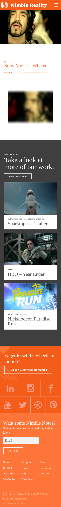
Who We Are (9, 479)
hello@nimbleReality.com (15, 499)
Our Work (7, 468)
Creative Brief (46, 468)
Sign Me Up (13, 451)
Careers (43, 462)
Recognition (27, 462)
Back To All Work (17, 176)
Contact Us (45, 473)
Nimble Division (24, 5)
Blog (23, 473)
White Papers (27, 479)
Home (6, 462)
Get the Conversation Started (28, 369)
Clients (24, 468)
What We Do (9, 473)
